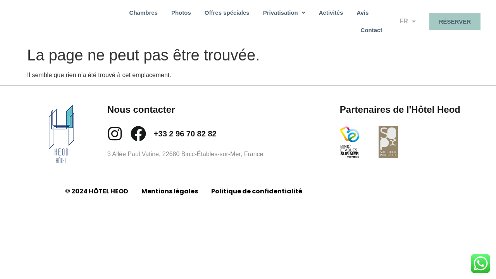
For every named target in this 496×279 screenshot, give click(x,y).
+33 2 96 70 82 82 (185, 127)
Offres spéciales (205, 18)
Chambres (122, 18)
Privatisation (262, 18)
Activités (309, 18)
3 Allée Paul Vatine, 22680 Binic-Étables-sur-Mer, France (185, 148)
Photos (159, 18)
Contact (371, 18)
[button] (262, 18)
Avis (341, 18)
